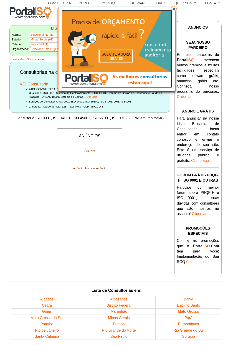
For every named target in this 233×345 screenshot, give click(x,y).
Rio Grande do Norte (119, 330)
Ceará (47, 305)
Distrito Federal (118, 305)
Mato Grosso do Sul (46, 318)
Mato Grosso (188, 311)
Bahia (188, 299)
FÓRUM (160, 3)
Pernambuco (188, 324)
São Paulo (118, 336)
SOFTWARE (138, 3)
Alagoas (47, 299)
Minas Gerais (27, 59)
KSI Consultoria (34, 84)
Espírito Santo (188, 305)
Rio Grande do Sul (188, 330)
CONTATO (212, 3)
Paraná (119, 324)
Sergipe (188, 336)
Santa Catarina (47, 336)
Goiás (47, 311)
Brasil (14, 59)
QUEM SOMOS (186, 3)
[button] (174, 9)
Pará (188, 318)
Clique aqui (186, 97)
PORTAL (85, 3)
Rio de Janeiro (47, 330)
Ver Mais (92, 96)
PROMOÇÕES (110, 3)
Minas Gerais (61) (41, 39)
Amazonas (118, 299)
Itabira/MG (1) (39, 44)
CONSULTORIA (59, 3)
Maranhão (119, 311)
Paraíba (47, 324)
